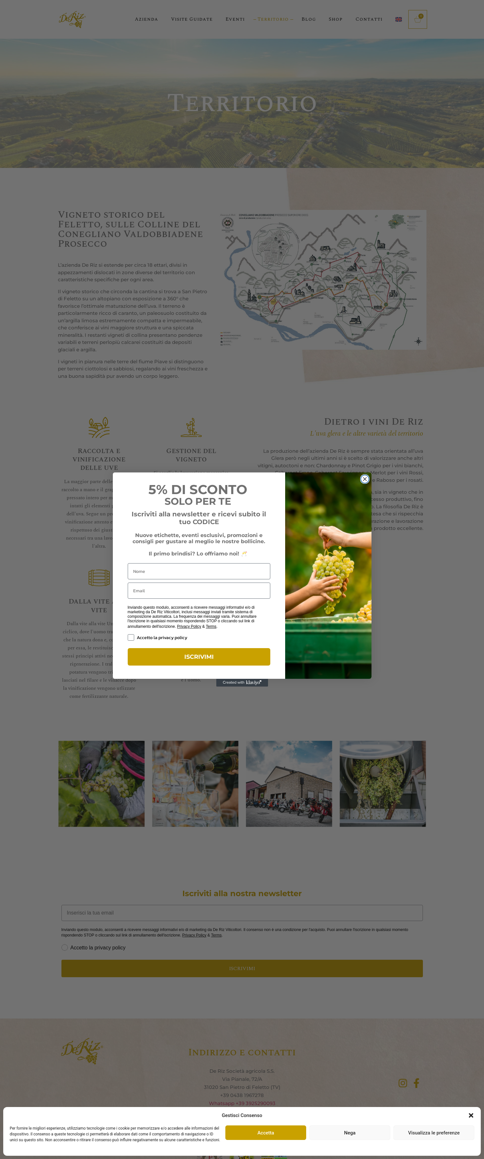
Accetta (265, 1133)
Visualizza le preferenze (434, 1133)
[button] (471, 1115)
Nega (349, 1133)
